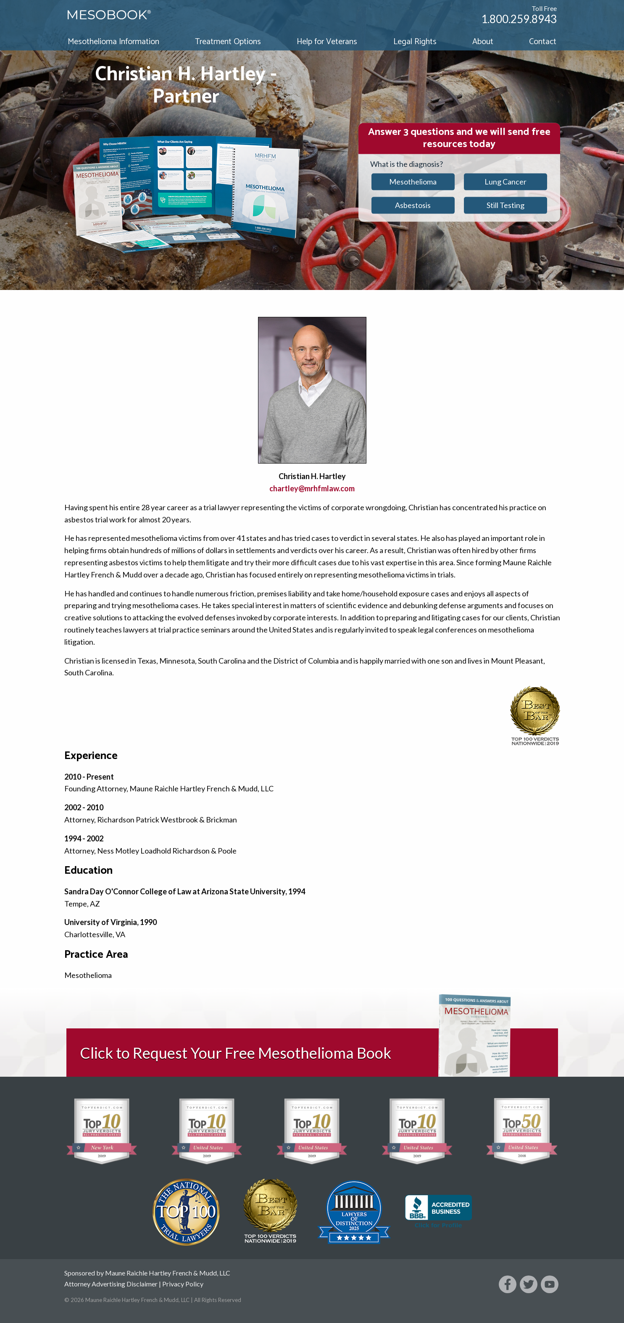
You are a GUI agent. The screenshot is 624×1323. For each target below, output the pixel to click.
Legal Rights (415, 42)
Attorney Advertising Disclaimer (111, 1284)
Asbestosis (413, 205)
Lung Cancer (505, 181)
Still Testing (505, 205)
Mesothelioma (413, 181)
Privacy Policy (182, 1284)
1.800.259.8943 (519, 18)
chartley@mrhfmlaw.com (312, 488)
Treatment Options (228, 42)
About (482, 42)
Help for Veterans (327, 42)
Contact (542, 42)
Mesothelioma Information (113, 42)
